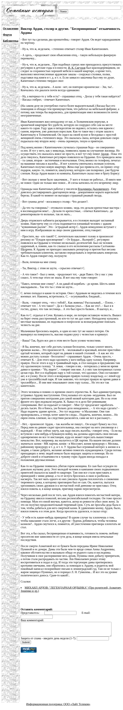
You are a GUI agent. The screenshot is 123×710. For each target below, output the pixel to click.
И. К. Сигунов (77, 67)
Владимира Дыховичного (93, 188)
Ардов (105, 153)
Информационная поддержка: (45, 706)
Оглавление (10, 28)
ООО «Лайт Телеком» (76, 706)
